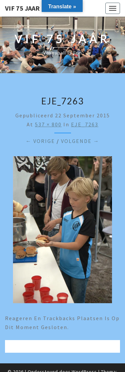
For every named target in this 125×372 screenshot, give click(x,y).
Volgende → (80, 141)
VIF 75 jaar (22, 8)
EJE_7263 (84, 124)
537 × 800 (48, 124)
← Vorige (40, 141)
